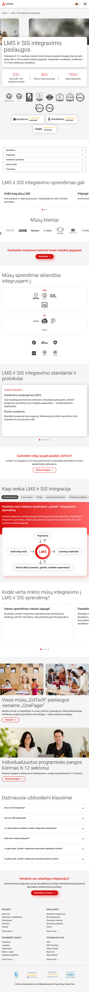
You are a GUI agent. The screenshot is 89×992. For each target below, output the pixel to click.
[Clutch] (70, 974)
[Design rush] (52, 974)
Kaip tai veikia (44, 164)
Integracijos (44, 155)
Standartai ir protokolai (44, 160)
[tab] (42, 209)
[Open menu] (85, 4)
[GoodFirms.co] (32, 975)
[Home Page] (7, 4)
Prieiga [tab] (39, 497)
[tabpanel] (44, 410)
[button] (44, 470)
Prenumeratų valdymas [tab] (78, 497)
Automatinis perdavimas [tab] (55, 497)
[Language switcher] (76, 3)
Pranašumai (44, 169)
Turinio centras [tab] (27, 497)
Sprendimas (44, 150)
